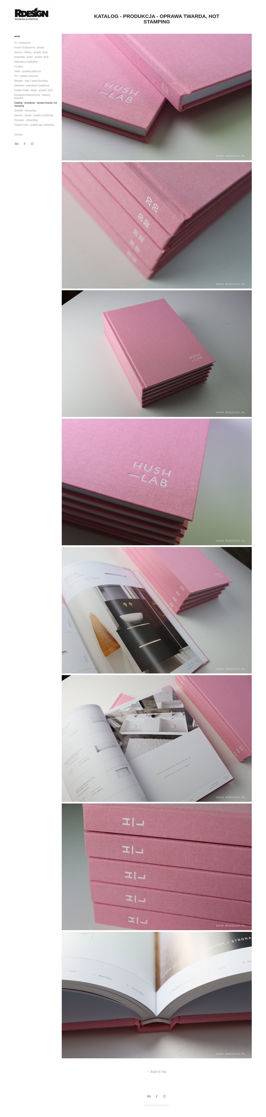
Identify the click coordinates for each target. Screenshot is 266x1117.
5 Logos (18, 66)
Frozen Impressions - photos (29, 47)
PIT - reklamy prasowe (26, 76)
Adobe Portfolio (162, 1105)
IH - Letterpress (22, 42)
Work (17, 36)
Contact (18, 134)
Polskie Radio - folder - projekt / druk (33, 90)
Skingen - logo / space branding (31, 80)
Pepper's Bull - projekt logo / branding (34, 124)
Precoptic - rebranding (26, 120)
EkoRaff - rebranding (25, 110)
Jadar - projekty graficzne (27, 71)
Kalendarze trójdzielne (26, 61)
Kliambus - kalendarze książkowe (31, 85)
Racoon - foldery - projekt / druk (31, 52)
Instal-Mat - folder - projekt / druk (31, 57)
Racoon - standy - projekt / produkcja (33, 115)
